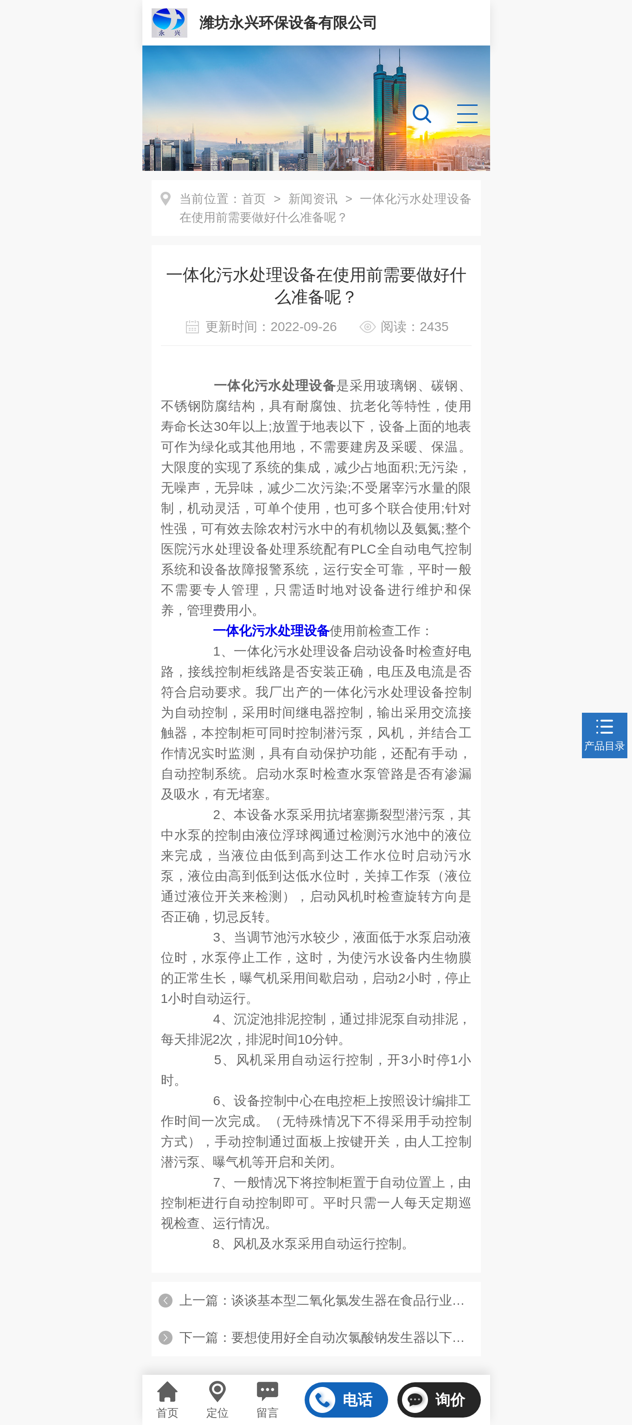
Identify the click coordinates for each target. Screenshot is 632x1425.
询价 (433, 1400)
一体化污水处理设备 (271, 631)
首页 (254, 199)
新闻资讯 (313, 199)
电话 (340, 1400)
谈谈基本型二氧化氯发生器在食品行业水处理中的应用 (387, 1300)
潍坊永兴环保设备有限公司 (288, 22)
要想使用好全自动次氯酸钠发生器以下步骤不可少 (374, 1337)
